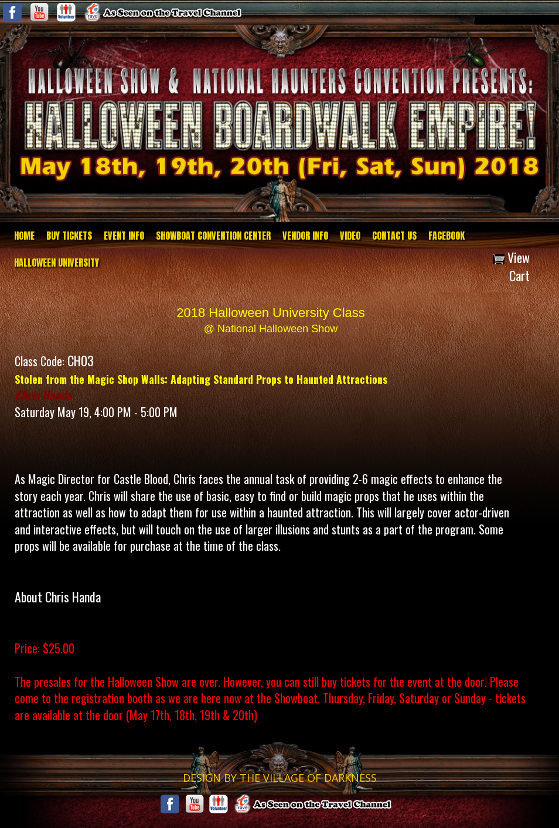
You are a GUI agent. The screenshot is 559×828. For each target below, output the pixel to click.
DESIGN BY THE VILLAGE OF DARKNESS (280, 778)
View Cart (511, 266)
